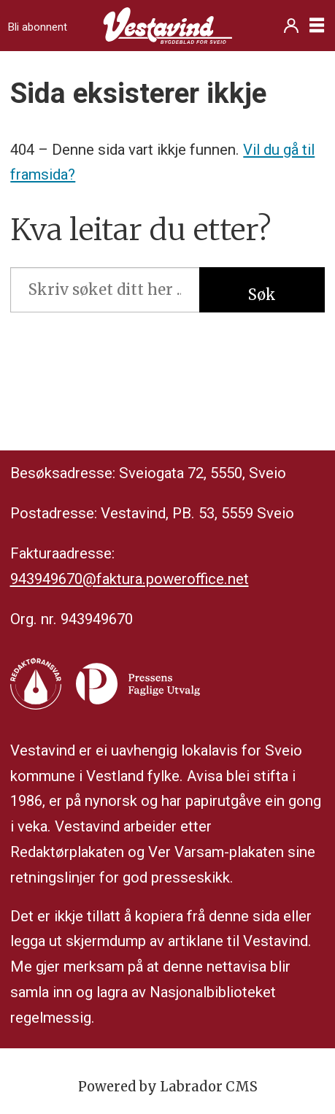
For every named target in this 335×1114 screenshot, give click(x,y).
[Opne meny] (316, 25)
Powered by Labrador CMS (168, 1086)
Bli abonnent (37, 27)
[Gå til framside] (167, 25)
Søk (262, 294)
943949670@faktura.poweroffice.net (129, 579)
